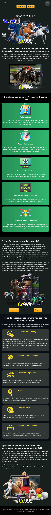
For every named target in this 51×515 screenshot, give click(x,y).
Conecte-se (21, 6)
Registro (30, 6)
